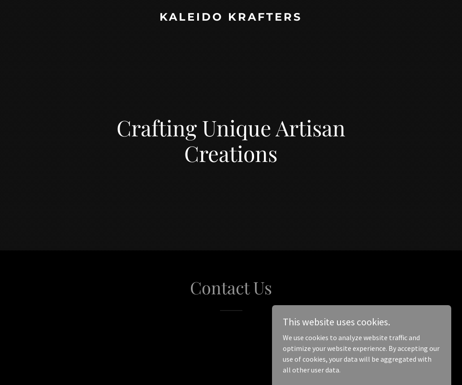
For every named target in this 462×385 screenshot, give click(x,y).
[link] (231, 17)
